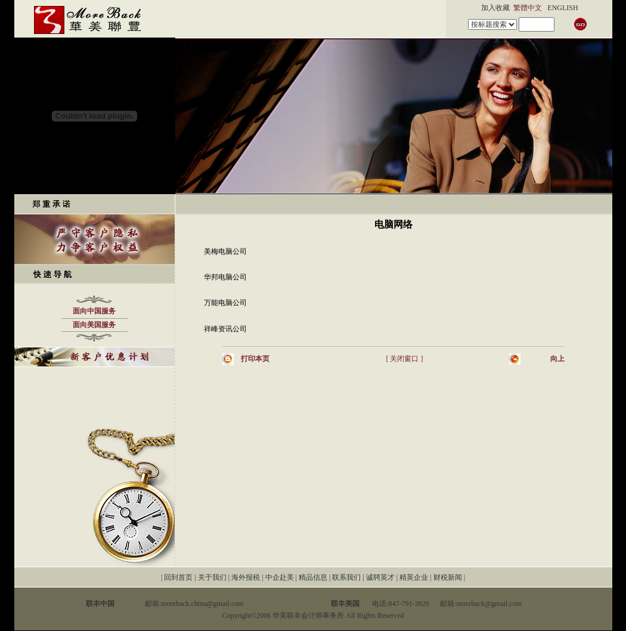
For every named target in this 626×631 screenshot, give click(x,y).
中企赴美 (279, 577)
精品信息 (313, 577)
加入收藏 (495, 8)
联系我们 (346, 577)
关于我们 (212, 577)
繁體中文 (527, 8)
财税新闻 (447, 577)
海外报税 (245, 577)
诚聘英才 (380, 577)
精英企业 (413, 577)
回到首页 (178, 577)
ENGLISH (562, 8)
